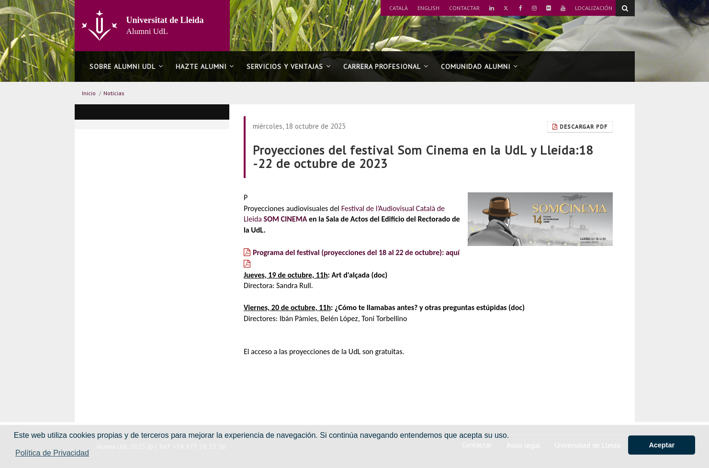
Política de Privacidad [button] (52, 453)
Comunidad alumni (479, 66)
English (428, 7)
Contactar (464, 7)
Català (398, 7)
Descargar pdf (580, 126)
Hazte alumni (205, 66)
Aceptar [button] (662, 445)
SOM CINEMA (285, 218)
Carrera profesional (385, 66)
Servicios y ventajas (289, 66)
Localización (593, 7)
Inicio (89, 93)
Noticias (113, 93)
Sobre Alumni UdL (126, 66)
